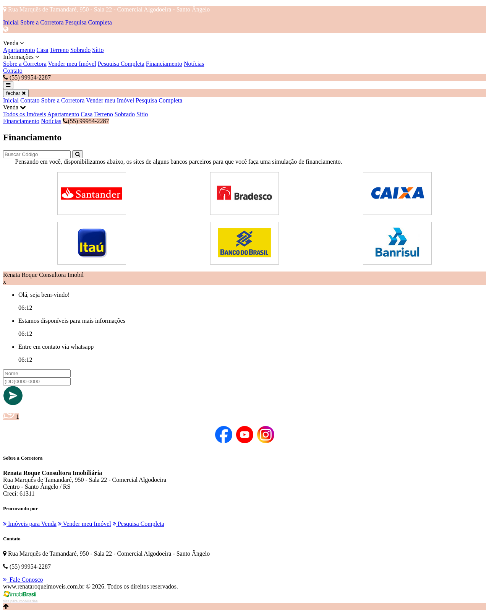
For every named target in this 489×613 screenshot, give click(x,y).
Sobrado (80, 50)
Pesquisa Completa (88, 22)
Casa (43, 50)
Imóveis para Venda (30, 523)
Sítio (98, 50)
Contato (13, 70)
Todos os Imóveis (24, 114)
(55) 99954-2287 (86, 121)
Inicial (11, 22)
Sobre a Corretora (42, 22)
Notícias (194, 63)
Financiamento (164, 63)
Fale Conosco (23, 579)
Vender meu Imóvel (72, 63)
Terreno (59, 50)
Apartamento (19, 50)
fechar (16, 93)
